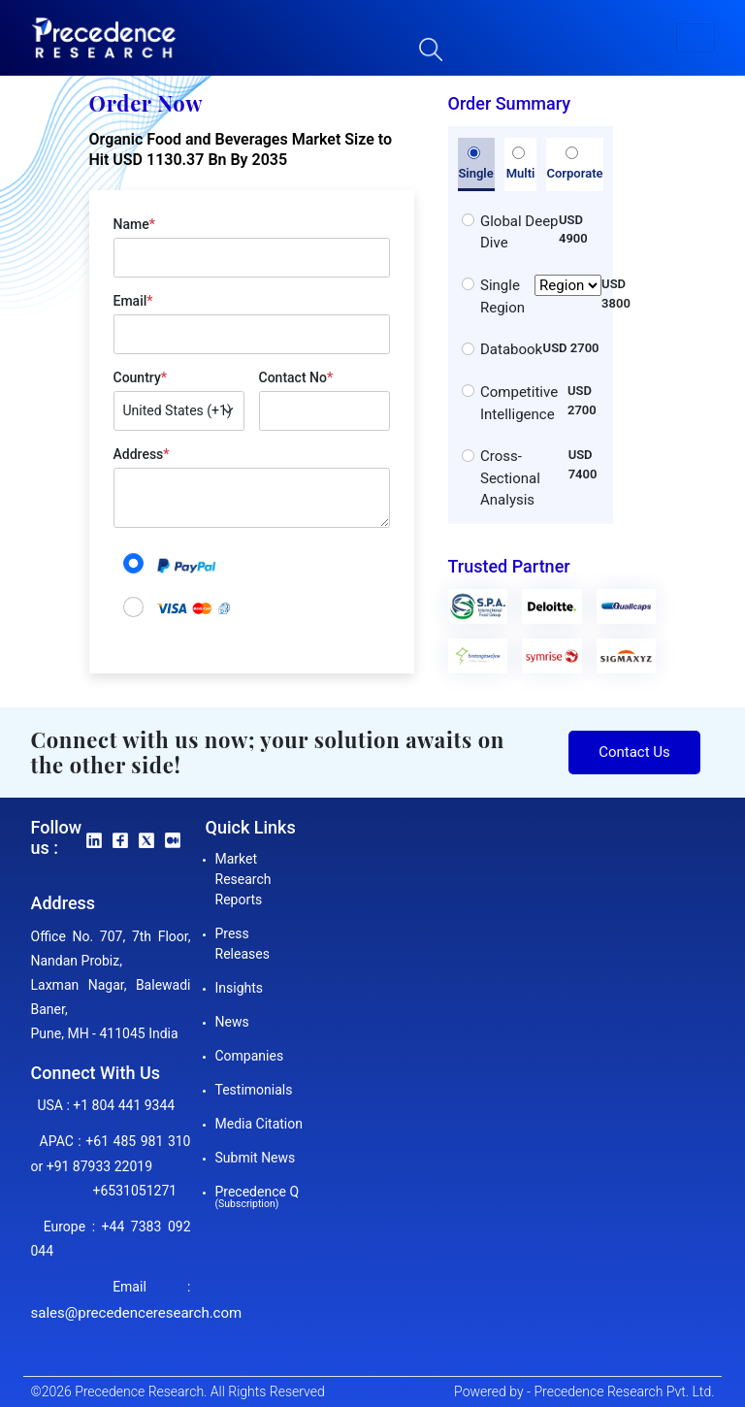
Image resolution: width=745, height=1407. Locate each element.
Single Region (540, 296)
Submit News (255, 1157)
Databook (511, 349)
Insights (239, 988)
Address (141, 454)
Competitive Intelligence (519, 403)
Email (133, 301)
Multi (520, 164)
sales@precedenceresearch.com (137, 1313)
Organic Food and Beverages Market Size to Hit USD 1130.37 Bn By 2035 (240, 149)
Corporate (574, 164)
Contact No (296, 377)
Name (134, 224)
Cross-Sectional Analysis (510, 477)
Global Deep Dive (519, 232)
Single (475, 164)
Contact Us (634, 752)
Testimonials (254, 1089)
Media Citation (259, 1123)
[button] (695, 37)
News (232, 1022)
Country (140, 377)
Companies (249, 1055)
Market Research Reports (243, 879)
